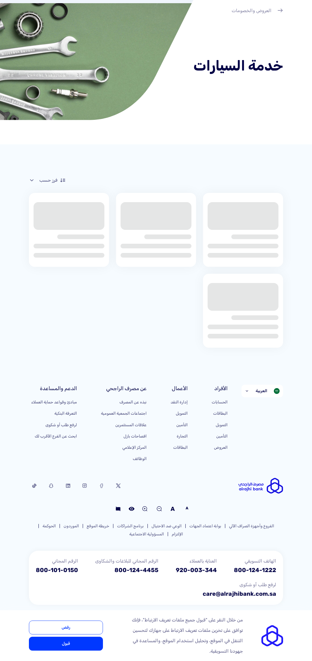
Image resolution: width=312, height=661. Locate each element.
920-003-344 (196, 570)
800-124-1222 (255, 570)
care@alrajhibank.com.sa (239, 593)
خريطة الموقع (98, 526)
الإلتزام (177, 534)
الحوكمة (49, 526)
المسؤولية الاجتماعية (146, 534)
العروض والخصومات (257, 11)
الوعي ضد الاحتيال (167, 526)
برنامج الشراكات (130, 526)
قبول (66, 643)
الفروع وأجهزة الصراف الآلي (251, 526)
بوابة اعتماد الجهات (205, 526)
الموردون (71, 526)
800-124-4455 (136, 570)
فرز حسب (47, 180)
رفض (66, 627)
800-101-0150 (57, 570)
